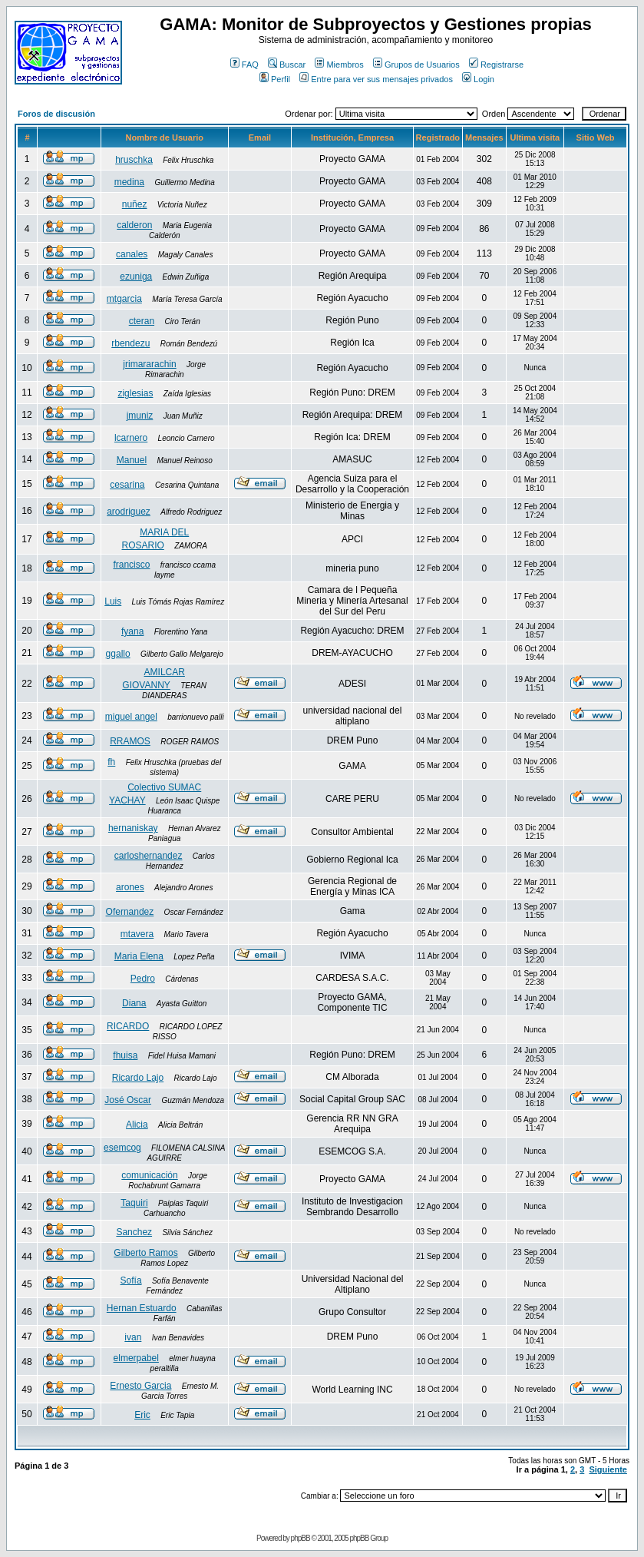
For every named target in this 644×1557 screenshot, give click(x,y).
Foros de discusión (56, 113)
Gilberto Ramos (145, 1252)
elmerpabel (136, 1358)
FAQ (244, 64)
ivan (132, 1337)
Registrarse (496, 64)
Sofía (131, 1280)
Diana (134, 1003)
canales (131, 254)
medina (129, 182)
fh (111, 762)
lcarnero (130, 437)
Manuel (132, 460)
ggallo (118, 653)
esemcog (122, 1147)
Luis (112, 601)
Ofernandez (130, 911)
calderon (134, 225)
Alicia (137, 1124)
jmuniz (140, 415)
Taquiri (134, 1203)
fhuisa (125, 1055)
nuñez (134, 204)
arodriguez (128, 511)
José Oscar (127, 1100)
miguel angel (131, 716)
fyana (132, 631)
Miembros (339, 64)
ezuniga (136, 276)
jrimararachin (149, 364)
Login (478, 79)
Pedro (142, 978)
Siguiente (608, 1469)
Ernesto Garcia (140, 1385)
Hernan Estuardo (142, 1308)
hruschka (134, 159)
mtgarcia (124, 298)
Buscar (286, 64)
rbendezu (130, 343)
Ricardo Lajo (137, 1077)
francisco (131, 564)
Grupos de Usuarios (416, 64)
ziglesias (135, 393)
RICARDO (128, 1026)
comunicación (149, 1175)
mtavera (137, 934)
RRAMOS (130, 741)
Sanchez (134, 1232)
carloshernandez (148, 855)
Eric (142, 1415)
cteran (141, 321)
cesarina (127, 484)
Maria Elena (138, 956)
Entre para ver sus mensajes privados (376, 79)
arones (130, 887)
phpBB (300, 1538)
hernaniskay (133, 828)
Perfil (274, 79)
